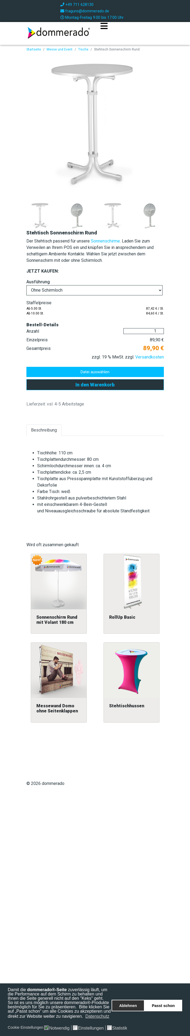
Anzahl (32, 331)
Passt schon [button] (163, 1006)
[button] (8, 1022)
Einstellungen (91, 1028)
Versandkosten (149, 357)
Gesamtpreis (38, 348)
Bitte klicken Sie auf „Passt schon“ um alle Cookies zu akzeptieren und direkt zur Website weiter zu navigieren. (59, 1012)
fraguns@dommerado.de (87, 11)
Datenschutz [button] (97, 1016)
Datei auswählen (95, 372)
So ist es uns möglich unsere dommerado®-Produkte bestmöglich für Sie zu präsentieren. (58, 1004)
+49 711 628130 (79, 4)
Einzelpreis (37, 339)
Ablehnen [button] (128, 1006)
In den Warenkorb (95, 384)
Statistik (119, 1028)
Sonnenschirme (105, 241)
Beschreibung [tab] (44, 430)
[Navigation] (104, 33)
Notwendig (59, 1028)
